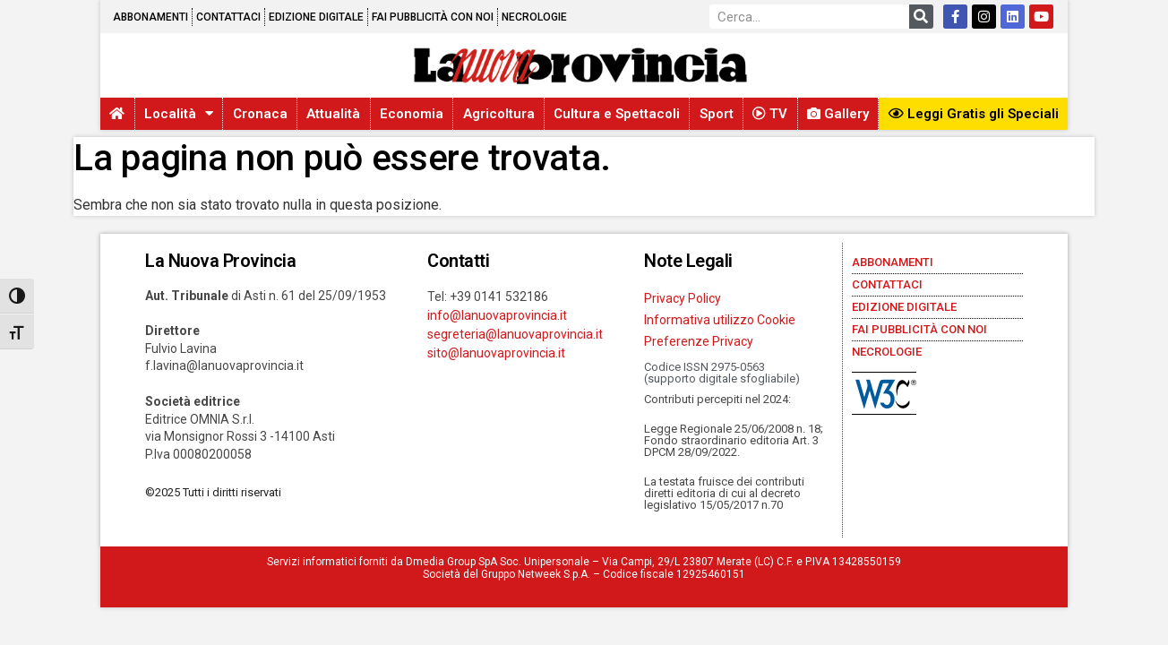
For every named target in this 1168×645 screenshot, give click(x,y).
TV (769, 114)
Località (178, 113)
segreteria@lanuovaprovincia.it (515, 334)
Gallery (838, 114)
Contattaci (228, 17)
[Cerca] (921, 16)
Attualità (333, 114)
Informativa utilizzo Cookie (719, 320)
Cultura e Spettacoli (617, 114)
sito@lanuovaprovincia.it (496, 353)
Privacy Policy (682, 298)
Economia (411, 114)
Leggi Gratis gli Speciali (974, 114)
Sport (717, 114)
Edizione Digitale (316, 17)
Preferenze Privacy (698, 341)
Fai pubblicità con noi (433, 17)
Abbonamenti (150, 17)
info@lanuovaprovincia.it (497, 315)
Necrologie (534, 17)
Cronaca (260, 114)
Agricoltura (499, 114)
